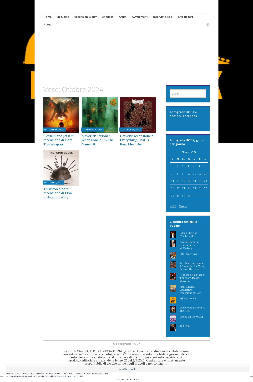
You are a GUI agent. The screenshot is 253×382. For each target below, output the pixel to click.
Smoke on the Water (191, 316)
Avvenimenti (140, 17)
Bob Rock (184, 325)
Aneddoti (108, 17)
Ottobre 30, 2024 (54, 129)
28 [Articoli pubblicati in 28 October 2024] (172, 195)
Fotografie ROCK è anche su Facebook (183, 114)
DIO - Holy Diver (188, 254)
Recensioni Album (85, 17)
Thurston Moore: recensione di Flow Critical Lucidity (57, 193)
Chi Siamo (62, 17)
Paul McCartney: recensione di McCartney (189, 245)
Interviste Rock (163, 17)
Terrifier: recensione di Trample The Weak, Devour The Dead (192, 266)
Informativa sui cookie (73, 376)
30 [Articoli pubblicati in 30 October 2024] (183, 195)
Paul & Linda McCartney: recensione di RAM (190, 290)
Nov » (183, 206)
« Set (173, 206)
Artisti (123, 17)
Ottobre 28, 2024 (92, 129)
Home (47, 17)
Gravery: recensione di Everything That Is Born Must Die (137, 140)
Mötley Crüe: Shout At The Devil (192, 309)
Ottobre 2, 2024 (53, 182)
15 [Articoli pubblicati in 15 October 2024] (178, 181)
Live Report (185, 17)
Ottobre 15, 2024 (131, 129)
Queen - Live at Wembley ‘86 (188, 234)
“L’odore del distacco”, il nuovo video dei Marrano (192, 278)
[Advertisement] (127, 61)
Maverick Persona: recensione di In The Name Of (98, 140)
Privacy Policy (187, 298)
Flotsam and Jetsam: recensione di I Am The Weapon (59, 140)
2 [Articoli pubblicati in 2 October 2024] (182, 166)
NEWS (47, 25)
